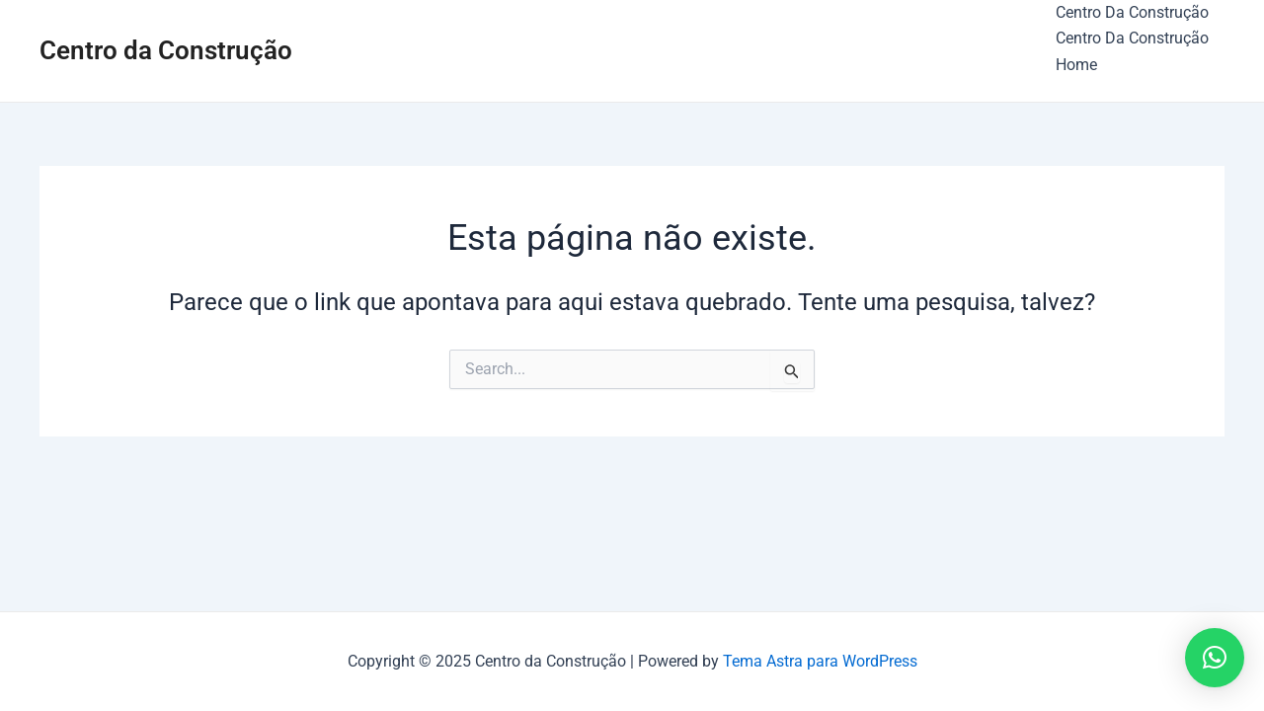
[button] (1214, 657)
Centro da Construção (166, 50)
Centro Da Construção (1132, 12)
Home (1076, 64)
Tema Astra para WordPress (820, 661)
